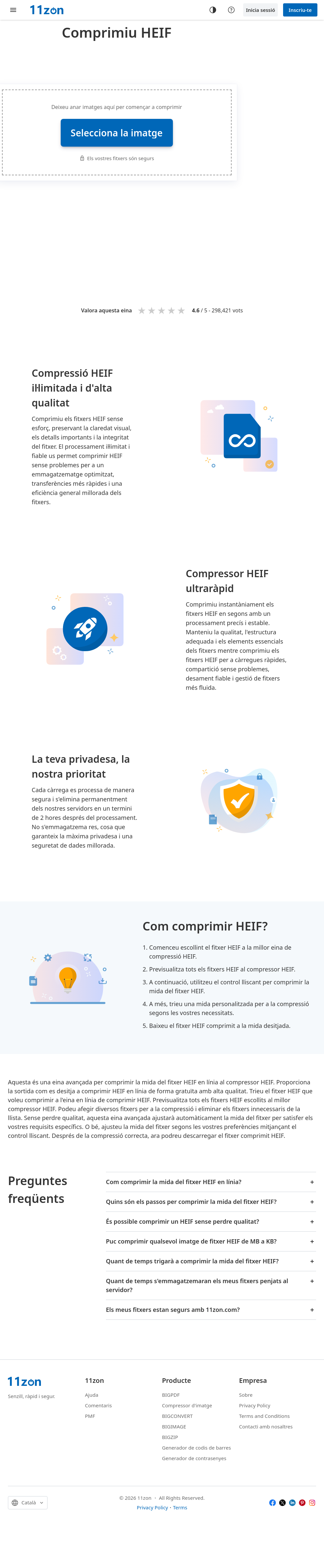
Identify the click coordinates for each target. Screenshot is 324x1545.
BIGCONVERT (177, 1416)
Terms (180, 1507)
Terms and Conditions (264, 1416)
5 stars (182, 310)
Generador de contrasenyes (194, 1458)
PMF (90, 1416)
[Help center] (231, 10)
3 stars (162, 310)
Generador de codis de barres (196, 1447)
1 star (142, 310)
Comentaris (98, 1405)
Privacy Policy (255, 1405)
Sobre (246, 1394)
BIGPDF (171, 1394)
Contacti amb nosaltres (266, 1426)
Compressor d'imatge (187, 1405)
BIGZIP (170, 1437)
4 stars (172, 310)
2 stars (152, 310)
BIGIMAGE (174, 1426)
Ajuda (91, 1394)
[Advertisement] (181, 233)
